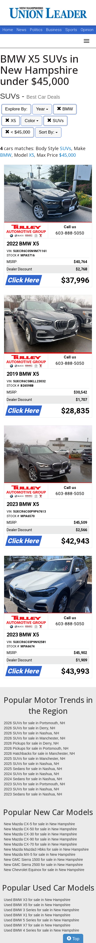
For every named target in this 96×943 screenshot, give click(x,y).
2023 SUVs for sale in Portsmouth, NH (34, 784)
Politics (36, 29)
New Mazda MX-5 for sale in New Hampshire (39, 854)
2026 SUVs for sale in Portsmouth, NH (34, 723)
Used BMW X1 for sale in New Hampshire (37, 915)
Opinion (87, 29)
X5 (10, 120)
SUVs (55, 120)
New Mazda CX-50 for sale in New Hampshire (40, 829)
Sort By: (48, 132)
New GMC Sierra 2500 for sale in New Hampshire (43, 865)
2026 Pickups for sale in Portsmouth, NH (36, 748)
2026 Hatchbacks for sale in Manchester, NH (39, 753)
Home (8, 29)
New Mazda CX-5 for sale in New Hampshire (39, 824)
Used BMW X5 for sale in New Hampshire (37, 905)
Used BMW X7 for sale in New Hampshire (37, 925)
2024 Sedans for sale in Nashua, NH (33, 779)
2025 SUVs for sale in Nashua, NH (31, 764)
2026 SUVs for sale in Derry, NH (29, 728)
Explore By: (16, 109)
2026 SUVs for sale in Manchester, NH (34, 738)
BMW (65, 109)
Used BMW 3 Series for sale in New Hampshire (41, 910)
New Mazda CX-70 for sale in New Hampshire (40, 844)
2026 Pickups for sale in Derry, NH (31, 743)
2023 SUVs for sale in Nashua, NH (31, 789)
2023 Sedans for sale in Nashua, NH (33, 794)
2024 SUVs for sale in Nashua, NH (31, 774)
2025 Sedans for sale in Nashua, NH (33, 769)
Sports (71, 29)
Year (42, 109)
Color (31, 120)
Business (54, 29)
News (21, 29)
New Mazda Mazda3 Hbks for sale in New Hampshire (46, 849)
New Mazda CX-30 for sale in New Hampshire (40, 834)
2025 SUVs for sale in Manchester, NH (34, 759)
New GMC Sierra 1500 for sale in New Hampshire (43, 860)
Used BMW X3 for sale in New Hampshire (37, 900)
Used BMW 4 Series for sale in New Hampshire (41, 930)
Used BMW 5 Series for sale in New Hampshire (41, 920)
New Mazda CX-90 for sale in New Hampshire (40, 839)
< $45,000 (17, 132)
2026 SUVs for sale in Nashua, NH (31, 733)
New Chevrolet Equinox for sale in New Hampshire (44, 870)
